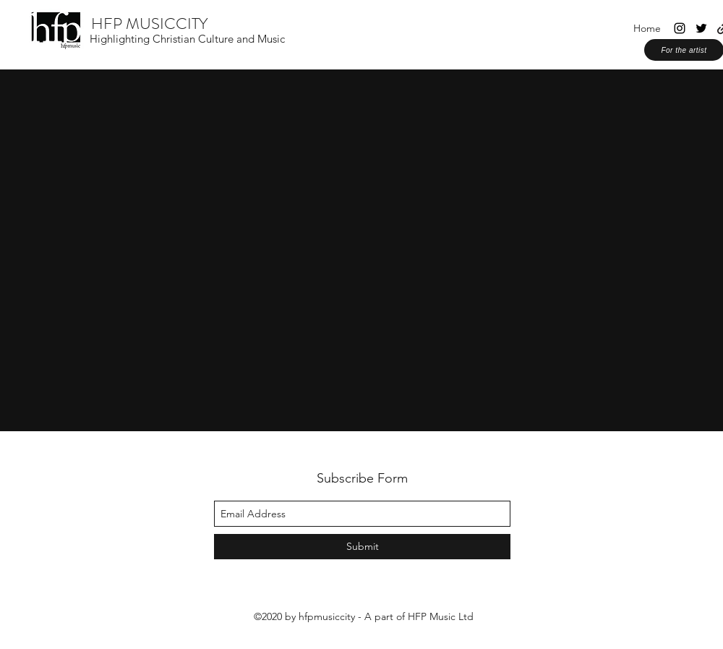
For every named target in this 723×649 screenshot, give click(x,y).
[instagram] (679, 28)
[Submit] (362, 546)
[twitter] (701, 28)
